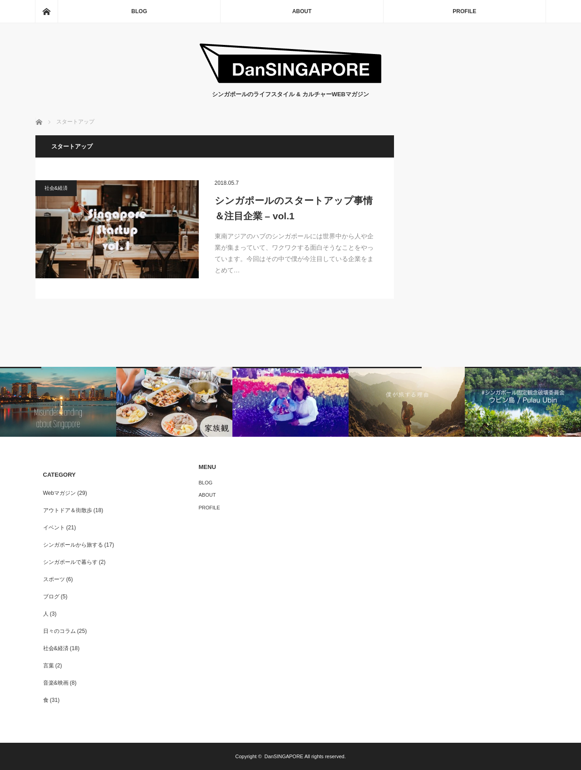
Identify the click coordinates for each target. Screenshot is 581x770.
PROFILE (464, 11)
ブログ (51, 596)
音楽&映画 (56, 683)
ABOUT (302, 11)
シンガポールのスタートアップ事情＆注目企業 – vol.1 (294, 208)
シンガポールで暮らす (70, 562)
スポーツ (54, 579)
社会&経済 (56, 188)
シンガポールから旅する (73, 545)
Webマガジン (59, 493)
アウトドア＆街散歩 (67, 510)
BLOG (139, 11)
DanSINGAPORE (284, 756)
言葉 (48, 665)
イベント (54, 527)
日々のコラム (59, 631)
